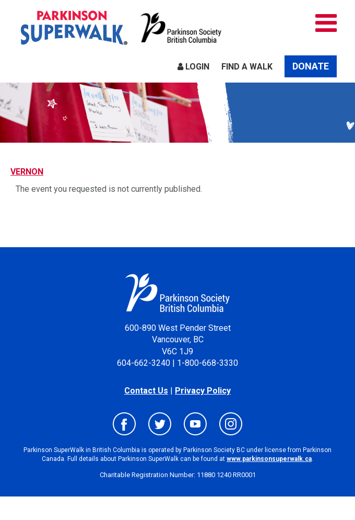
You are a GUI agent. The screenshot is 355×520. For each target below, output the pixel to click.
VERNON (26, 172)
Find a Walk (247, 67)
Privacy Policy (203, 391)
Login (193, 67)
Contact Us (146, 391)
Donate (310, 66)
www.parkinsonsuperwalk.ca (269, 459)
